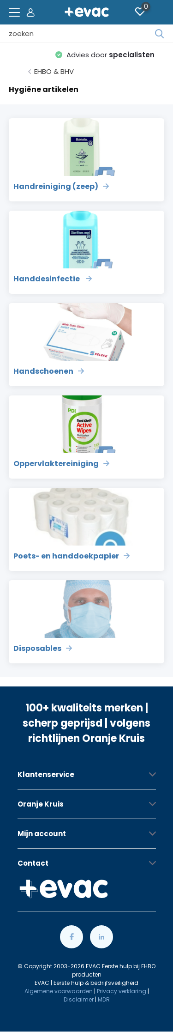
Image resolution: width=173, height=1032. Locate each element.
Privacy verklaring (121, 991)
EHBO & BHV (54, 71)
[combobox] (82, 33)
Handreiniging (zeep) (61, 186)
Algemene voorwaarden (58, 991)
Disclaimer (79, 999)
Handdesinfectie (52, 278)
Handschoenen (48, 371)
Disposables (42, 648)
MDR (104, 999)
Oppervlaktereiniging (61, 463)
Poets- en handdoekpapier (71, 556)
